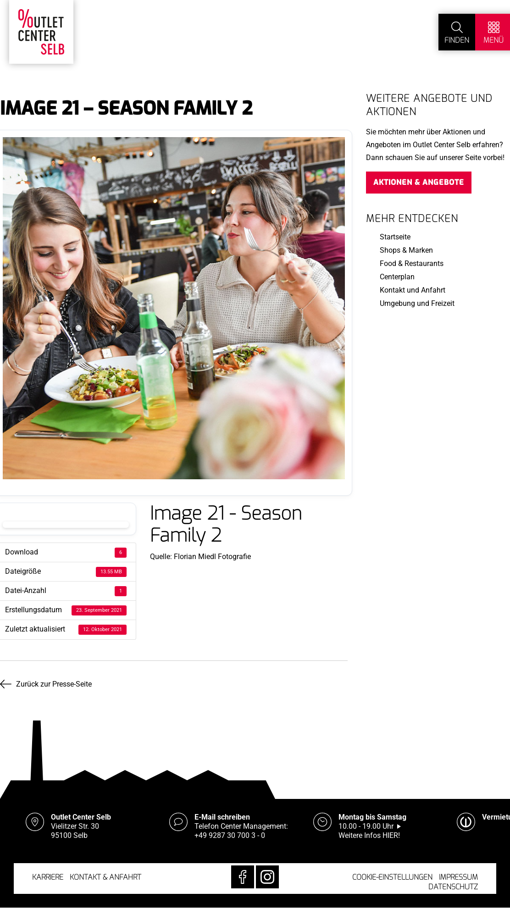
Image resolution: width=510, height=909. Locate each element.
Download (66, 524)
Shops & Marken (406, 250)
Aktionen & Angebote (418, 182)
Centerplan (397, 276)
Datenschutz (453, 887)
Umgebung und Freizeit (417, 303)
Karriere (47, 877)
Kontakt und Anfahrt (412, 290)
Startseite (395, 237)
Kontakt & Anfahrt (105, 877)
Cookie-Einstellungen (392, 877)
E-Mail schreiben (222, 817)
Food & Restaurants (411, 263)
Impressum (458, 877)
